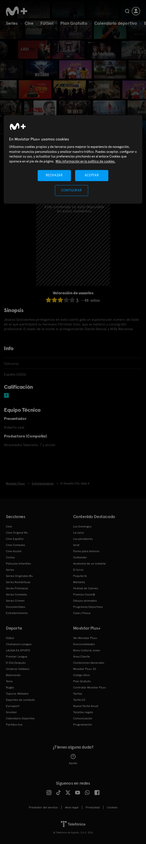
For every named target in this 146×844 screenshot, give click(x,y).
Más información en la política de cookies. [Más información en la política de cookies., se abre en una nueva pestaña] (85, 161)
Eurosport (12, 706)
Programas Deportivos (88, 607)
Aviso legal (72, 807)
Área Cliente (81, 656)
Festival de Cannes (85, 588)
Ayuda (73, 759)
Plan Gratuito (73, 23)
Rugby (10, 687)
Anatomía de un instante (89, 563)
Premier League (16, 656)
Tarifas (77, 693)
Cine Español (14, 539)
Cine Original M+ (17, 532)
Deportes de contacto (20, 700)
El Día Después (16, 662)
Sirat (76, 545)
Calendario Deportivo (20, 718)
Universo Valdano (17, 669)
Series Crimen (15, 600)
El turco (78, 569)
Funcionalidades (84, 644)
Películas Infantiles (18, 563)
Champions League (19, 644)
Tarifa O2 (79, 700)
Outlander (80, 557)
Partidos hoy (14, 724)
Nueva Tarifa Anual (85, 706)
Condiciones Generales (88, 662)
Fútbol (46, 23)
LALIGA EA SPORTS (18, 650)
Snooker (11, 712)
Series (12, 23)
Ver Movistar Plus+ (85, 638)
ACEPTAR (92, 175)
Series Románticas (18, 582)
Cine (29, 23)
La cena (78, 532)
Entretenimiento (17, 613)
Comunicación (82, 718)
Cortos (10, 557)
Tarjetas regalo (83, 712)
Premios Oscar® (84, 594)
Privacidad (93, 807)
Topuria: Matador (17, 693)
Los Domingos (82, 526)
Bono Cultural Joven (86, 650)
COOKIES (112, 807)
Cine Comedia (15, 545)
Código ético (81, 675)
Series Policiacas (17, 588)
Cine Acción (14, 551)
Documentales (15, 607)
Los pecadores (83, 539)
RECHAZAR (54, 175)
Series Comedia (16, 594)
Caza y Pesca (81, 613)
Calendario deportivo (115, 23)
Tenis (9, 681)
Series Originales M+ (19, 576)
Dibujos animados (85, 600)
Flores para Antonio (86, 551)
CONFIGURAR (71, 190)
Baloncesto (13, 675)
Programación (82, 724)
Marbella (79, 582)
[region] (73, 159)
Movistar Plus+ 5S (84, 669)
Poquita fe (80, 576)
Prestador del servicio (43, 807)
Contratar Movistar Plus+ (89, 687)
